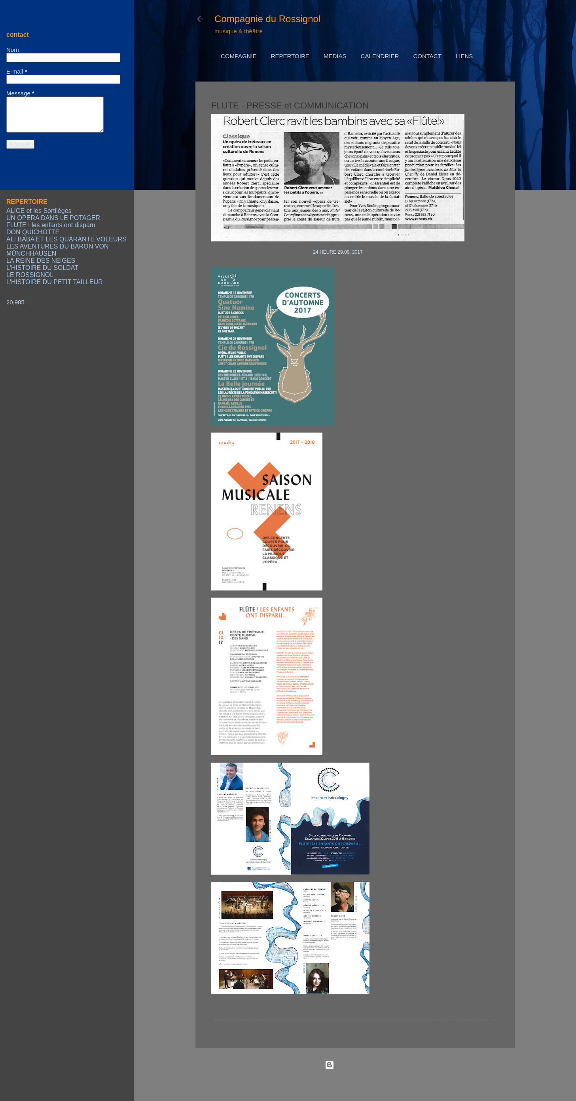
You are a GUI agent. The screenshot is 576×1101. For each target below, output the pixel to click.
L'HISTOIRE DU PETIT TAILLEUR (54, 282)
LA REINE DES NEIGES (40, 260)
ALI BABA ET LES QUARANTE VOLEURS (66, 239)
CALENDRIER (380, 56)
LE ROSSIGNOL (29, 274)
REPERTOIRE (290, 56)
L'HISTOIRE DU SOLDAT (42, 267)
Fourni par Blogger (355, 1064)
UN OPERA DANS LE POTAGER (53, 218)
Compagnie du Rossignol (267, 18)
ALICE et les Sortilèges (39, 210)
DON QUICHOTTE (32, 232)
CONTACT (427, 56)
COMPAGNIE (239, 56)
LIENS (464, 56)
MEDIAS (335, 56)
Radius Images (375, 1080)
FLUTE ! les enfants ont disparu (50, 225)
